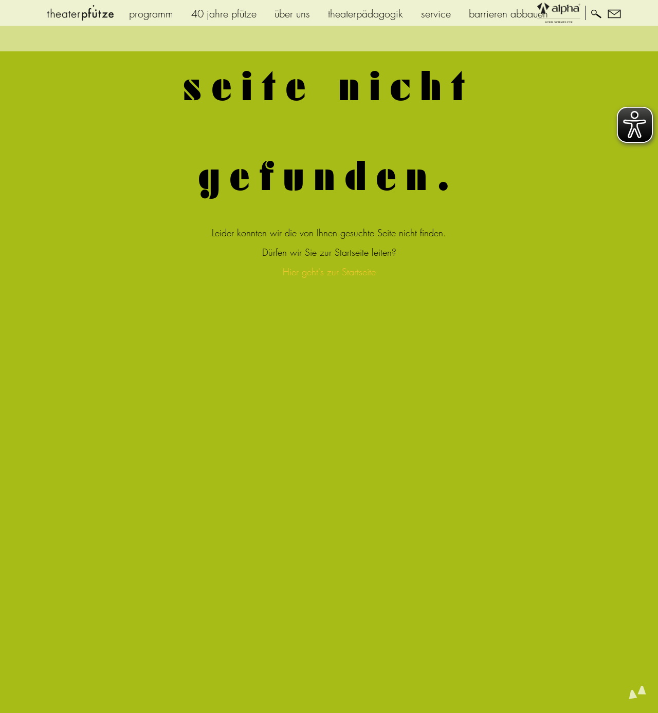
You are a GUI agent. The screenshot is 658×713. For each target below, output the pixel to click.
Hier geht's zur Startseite (329, 272)
